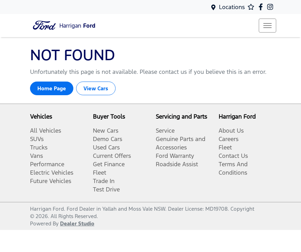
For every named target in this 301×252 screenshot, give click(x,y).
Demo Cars (107, 139)
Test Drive (106, 189)
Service (165, 130)
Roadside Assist (177, 164)
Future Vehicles (50, 181)
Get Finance (109, 164)
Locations (232, 7)
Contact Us (233, 156)
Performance (47, 164)
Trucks (38, 147)
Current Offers (112, 156)
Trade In (104, 181)
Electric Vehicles (51, 172)
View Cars (95, 88)
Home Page (51, 88)
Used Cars (106, 147)
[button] (267, 26)
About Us (231, 130)
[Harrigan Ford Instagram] (271, 7)
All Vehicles (45, 130)
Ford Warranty (175, 156)
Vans (36, 156)
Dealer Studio (77, 223)
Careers (228, 139)
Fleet (99, 172)
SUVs (37, 139)
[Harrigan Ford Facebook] (262, 7)
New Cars (105, 130)
